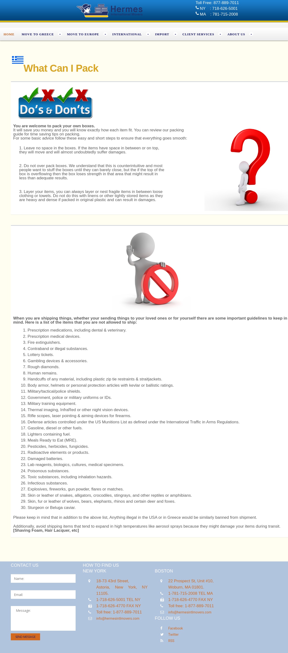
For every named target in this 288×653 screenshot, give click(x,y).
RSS (171, 641)
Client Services (198, 34)
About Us (236, 34)
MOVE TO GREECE (38, 34)
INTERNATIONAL (127, 34)
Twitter (173, 634)
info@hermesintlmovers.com (117, 618)
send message (25, 637)
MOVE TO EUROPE (83, 34)
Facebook (175, 628)
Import (162, 34)
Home (9, 34)
